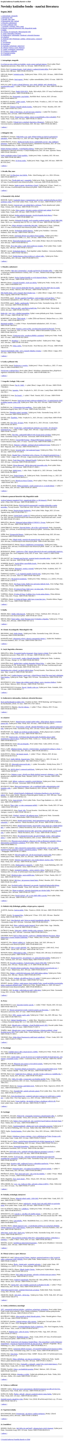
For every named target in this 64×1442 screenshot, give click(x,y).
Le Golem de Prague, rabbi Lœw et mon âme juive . (30, 599)
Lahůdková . (25, 1209)
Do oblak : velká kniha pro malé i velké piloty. (27, 990)
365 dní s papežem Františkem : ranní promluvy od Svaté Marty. (35, 298)
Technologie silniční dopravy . (24, 230)
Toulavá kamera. (19, 475)
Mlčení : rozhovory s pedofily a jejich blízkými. (27, 781)
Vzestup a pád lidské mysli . (26, 1086)
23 (1, 1410)
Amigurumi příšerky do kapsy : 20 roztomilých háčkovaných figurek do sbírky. (37, 1349)
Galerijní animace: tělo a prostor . (26, 1321)
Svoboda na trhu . (18, 74)
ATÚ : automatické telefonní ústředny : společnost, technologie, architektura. (25, 1309)
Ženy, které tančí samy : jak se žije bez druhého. (30, 1174)
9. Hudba (3, 30)
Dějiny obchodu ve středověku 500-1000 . (25, 225)
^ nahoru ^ (4, 127)
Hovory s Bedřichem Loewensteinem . (32, 544)
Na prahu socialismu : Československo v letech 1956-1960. (28, 963)
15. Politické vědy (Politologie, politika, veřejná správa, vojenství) (21, 39)
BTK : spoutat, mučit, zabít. (21, 1015)
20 (1, 1254)
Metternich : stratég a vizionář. (24, 568)
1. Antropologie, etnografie (9, 16)
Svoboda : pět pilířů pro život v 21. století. (27, 978)
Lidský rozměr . (21, 101)
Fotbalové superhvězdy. (21, 1280)
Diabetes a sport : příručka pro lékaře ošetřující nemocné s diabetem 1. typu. (35, 774)
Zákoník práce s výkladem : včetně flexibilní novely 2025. (30, 1025)
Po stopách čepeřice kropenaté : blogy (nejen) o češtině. (31, 653)
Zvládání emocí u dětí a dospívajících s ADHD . (23, 1052)
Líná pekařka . (18, 1221)
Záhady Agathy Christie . (27, 1269)
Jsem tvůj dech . (18, 800)
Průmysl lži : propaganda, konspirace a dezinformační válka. (36, 1116)
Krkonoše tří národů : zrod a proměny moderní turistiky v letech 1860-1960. (39, 220)
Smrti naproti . (18, 79)
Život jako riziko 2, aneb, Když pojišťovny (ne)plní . (27, 246)
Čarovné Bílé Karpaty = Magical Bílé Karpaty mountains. (34, 440)
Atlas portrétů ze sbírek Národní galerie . (28, 1316)
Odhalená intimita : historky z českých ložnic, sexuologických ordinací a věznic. (36, 749)
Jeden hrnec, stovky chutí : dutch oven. (13, 1233)
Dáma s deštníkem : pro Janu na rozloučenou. (27, 1359)
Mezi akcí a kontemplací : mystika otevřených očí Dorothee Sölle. (31, 271)
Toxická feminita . (16, 1131)
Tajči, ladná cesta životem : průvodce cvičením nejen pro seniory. (36, 1274)
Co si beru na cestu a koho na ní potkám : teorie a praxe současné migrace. (24, 64)
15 (1, 906)
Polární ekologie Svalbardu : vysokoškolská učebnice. (17, 149)
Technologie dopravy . (20, 251)
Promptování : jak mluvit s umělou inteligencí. (30, 1414)
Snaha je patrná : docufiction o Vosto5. (27, 185)
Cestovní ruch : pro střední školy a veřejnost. (28, 205)
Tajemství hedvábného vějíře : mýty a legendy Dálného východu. (21, 351)
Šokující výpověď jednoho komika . (21, 107)
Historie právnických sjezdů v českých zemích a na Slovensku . (29, 1010)
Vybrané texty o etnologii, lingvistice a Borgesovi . (29, 122)
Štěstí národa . (21, 318)
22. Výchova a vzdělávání (9, 51)
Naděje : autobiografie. (22, 303)
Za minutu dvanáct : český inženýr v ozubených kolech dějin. (29, 69)
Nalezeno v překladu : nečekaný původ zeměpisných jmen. (32, 445)
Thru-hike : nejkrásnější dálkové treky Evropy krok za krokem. (31, 435)
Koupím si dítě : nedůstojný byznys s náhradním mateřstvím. (30, 1163)
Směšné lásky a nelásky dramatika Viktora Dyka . (29, 663)
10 (1, 629)
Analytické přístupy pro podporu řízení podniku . (29, 236)
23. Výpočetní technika (8, 53)
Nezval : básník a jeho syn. (30, 687)
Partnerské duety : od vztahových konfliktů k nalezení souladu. (32, 1169)
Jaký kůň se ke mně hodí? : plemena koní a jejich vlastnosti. (35, 1428)
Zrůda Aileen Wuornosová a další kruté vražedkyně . (29, 1037)
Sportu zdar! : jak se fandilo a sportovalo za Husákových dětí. (30, 1285)
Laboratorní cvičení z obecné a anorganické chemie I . (29, 638)
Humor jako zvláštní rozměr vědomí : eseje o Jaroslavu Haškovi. (36, 682)
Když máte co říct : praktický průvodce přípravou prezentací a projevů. (32, 1151)
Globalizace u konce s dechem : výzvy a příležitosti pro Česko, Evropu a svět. (36, 1136)
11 (1, 649)
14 (1, 718)
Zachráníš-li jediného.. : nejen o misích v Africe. (30, 870)
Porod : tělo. (22, 810)
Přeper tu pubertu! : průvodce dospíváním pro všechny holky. (32, 890)
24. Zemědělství (6, 55)
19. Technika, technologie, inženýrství (12, 46)
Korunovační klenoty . (17, 534)
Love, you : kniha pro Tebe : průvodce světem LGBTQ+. (31, 1184)
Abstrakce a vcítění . (23, 1374)
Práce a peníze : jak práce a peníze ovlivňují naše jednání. (33, 210)
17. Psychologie (6, 42)
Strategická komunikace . (21, 1146)
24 (1, 1424)
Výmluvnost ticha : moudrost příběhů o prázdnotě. (28, 335)
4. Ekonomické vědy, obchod (10, 21)
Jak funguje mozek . (22, 754)
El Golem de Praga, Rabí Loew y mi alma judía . (29, 589)
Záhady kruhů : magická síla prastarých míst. (27, 539)
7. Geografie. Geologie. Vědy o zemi (12, 26)
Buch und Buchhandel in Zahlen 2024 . (13, 702)
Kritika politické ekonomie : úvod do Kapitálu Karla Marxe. (33, 215)
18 (1, 1112)
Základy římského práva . (19, 1020)
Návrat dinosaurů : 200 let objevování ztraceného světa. (30, 465)
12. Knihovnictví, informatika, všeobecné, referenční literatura (20, 35)
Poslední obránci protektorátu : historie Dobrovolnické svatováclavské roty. (33, 968)
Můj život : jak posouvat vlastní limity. (26, 880)
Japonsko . (15, 390)
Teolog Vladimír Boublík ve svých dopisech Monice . (31, 277)
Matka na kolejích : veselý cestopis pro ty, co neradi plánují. (35, 486)
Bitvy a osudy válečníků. (19, 947)
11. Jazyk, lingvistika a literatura (11, 33)
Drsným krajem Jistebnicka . (22, 510)
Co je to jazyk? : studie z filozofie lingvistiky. (25, 658)
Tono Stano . (14, 1354)
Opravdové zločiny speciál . (25, 1005)
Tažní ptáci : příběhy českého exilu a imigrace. (29, 930)
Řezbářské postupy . (23, 1337)
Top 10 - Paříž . (20, 385)
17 (1, 1048)
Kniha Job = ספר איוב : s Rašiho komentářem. (15, 313)
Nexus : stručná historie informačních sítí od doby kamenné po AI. (34, 1141)
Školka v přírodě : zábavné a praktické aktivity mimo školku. (33, 1394)
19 (1, 1195)
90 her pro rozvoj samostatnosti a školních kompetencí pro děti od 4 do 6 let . (37, 1389)
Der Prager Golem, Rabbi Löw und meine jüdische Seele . (32, 584)
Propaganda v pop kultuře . (21, 96)
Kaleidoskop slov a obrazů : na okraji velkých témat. (17, 670)
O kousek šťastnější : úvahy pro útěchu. (24, 282)
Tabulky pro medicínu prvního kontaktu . (26, 732)
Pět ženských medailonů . (19, 579)
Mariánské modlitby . (7, 323)
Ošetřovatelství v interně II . (24, 865)
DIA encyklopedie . (23, 744)
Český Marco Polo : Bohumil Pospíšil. (25, 460)
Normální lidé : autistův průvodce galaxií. (27, 1091)
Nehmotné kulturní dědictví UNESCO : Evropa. (31, 522)
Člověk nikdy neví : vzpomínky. (22, 180)
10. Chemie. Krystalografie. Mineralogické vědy (16, 32)
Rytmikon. (15, 341)
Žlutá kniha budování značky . (22, 241)
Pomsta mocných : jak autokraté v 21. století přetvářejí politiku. (30, 958)
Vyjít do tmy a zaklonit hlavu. (10, 370)
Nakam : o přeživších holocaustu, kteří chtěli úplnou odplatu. (29, 973)
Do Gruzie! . (19, 395)
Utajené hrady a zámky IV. (22, 515)
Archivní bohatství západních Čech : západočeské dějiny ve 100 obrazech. (24, 500)
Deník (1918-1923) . (22, 91)
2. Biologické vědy (7, 17)
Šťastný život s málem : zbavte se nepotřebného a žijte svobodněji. (36, 117)
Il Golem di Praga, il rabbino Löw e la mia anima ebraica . (32, 594)
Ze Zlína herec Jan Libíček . (19, 175)
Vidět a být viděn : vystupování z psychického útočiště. (29, 1079)
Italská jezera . (17, 470)
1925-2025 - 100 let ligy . (22, 1295)
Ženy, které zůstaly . (19, 1179)
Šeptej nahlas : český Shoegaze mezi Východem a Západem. (30, 619)
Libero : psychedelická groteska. (23, 1369)
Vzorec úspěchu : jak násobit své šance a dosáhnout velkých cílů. (35, 1101)
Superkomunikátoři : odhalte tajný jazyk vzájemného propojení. (33, 1126)
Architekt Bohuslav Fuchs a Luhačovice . (31, 1326)
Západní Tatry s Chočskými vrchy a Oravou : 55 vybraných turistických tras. (36, 455)
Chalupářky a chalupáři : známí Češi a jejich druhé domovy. (39, 1364)
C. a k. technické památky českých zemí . (28, 574)
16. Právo (4, 40)
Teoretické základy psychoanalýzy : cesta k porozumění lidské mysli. (35, 1069)
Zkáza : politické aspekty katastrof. (24, 925)
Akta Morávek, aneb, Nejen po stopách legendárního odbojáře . (30, 920)
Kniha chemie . (18, 633)
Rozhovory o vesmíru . (21, 365)
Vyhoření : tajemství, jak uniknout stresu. (26, 815)
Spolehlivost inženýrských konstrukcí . (25, 1243)
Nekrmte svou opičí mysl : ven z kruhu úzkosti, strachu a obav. (34, 860)
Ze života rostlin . (21, 160)
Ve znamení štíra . (18, 915)
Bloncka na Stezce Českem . (24, 480)
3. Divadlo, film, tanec (8, 19)
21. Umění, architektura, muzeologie (12, 49)
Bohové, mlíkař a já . (19, 942)
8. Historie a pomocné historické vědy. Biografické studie (18, 28)
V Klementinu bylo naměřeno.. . (23, 407)
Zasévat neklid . (19, 910)
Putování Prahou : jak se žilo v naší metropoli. (34, 527)
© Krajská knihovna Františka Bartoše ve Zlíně (15, 1439)
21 (1, 1306)
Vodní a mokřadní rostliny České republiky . (14, 155)
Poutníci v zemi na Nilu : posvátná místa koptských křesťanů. (35, 329)
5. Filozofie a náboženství (9, 23)
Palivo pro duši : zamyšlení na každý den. (24, 308)
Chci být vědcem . (23, 707)
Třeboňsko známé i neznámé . (19, 412)
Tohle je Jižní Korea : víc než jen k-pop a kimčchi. (25, 112)
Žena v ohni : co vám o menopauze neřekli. (23, 805)
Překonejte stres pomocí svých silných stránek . (28, 1064)
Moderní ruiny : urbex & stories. (19, 1332)
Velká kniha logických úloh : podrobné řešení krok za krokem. (20, 1290)
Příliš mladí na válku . (20, 953)
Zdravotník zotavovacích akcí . (21, 764)
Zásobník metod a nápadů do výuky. (12, 1399)
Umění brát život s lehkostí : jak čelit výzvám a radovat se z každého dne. (38, 1074)
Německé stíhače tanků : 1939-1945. (27, 1198)
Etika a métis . (17, 346)
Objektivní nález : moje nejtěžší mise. (23, 875)
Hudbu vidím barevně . (18, 614)
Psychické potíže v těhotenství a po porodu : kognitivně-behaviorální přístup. (35, 885)
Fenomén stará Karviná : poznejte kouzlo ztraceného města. (31, 558)
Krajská (3, 1)
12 (1, 698)
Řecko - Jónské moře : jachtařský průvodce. (27, 1264)
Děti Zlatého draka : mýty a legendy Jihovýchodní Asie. (18, 293)
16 (1, 1001)
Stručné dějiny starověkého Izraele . (26, 563)
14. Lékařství (5, 37)
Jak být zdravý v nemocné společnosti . (23, 769)
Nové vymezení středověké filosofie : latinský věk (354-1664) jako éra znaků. (36, 288)
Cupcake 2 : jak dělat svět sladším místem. (27, 1214)
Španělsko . (14, 417)
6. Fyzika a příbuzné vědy (9, 25)
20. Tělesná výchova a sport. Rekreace (13, 47)
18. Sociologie (5, 44)
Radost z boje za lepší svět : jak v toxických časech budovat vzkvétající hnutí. (37, 1121)
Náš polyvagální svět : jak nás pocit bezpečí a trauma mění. (33, 855)
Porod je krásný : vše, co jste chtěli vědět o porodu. (31, 895)
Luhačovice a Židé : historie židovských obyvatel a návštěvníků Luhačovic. (39, 551)
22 (1, 1385)
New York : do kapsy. (17, 423)
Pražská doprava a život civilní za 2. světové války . (29, 256)
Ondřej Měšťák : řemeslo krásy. (20, 759)
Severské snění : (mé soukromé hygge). (28, 450)
